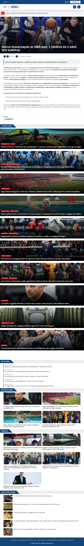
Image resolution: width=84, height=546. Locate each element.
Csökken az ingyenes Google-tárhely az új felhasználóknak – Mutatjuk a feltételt (26, 13)
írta (18, 70)
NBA (47, 105)
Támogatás (75, 2)
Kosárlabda (8, 119)
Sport (4, 43)
